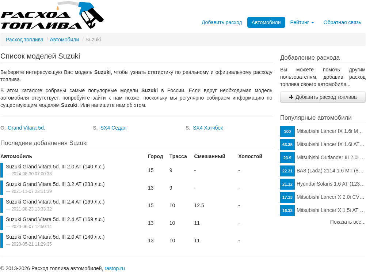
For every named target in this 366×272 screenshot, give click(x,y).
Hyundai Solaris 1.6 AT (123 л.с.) (323, 184)
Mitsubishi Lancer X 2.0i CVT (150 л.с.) (323, 197)
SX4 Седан (113, 128)
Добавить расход (222, 22)
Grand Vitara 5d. (26, 128)
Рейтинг (302, 22)
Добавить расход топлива (323, 97)
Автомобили (266, 22)
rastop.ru (114, 268)
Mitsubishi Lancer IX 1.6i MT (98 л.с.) (323, 131)
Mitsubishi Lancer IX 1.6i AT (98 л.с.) (323, 144)
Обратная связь (342, 22)
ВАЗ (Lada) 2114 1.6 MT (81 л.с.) (323, 170)
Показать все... (348, 222)
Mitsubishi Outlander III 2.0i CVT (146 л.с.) (323, 157)
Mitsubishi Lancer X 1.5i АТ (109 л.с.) (323, 210)
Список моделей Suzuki (40, 56)
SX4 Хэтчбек (208, 128)
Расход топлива (24, 39)
